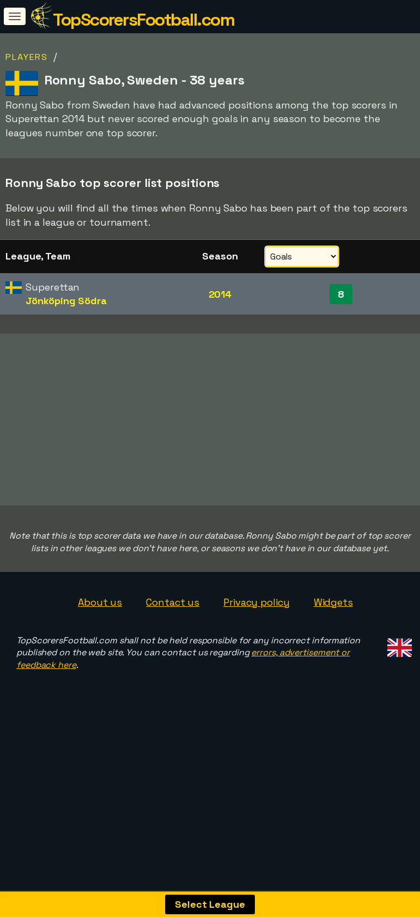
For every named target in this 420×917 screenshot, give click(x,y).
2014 (220, 294)
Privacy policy (256, 645)
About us (100, 645)
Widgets (333, 645)
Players (26, 57)
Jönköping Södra (66, 300)
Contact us (172, 645)
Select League (210, 904)
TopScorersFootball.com (143, 20)
